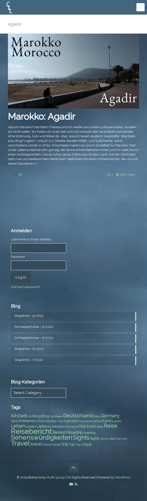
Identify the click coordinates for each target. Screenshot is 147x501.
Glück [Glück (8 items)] (41, 421)
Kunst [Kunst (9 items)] (106, 421)
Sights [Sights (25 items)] (81, 437)
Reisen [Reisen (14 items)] (60, 432)
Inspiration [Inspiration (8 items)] (71, 421)
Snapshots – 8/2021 (29, 349)
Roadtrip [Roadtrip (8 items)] (89, 433)
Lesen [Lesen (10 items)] (31, 426)
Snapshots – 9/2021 (28, 315)
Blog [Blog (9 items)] (45, 416)
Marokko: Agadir (41, 116)
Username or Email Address (31, 239)
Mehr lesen (127, 174)
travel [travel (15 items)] (36, 444)
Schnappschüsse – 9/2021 (33, 326)
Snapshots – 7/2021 (28, 360)
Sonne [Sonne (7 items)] (104, 438)
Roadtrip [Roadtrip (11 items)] (75, 432)
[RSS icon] (76, 484)
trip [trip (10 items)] (72, 444)
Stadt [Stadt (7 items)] (112, 438)
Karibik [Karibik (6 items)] (97, 421)
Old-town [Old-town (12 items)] (87, 426)
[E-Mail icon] (71, 484)
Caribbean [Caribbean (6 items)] (56, 416)
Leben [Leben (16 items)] (18, 426)
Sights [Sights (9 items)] (95, 438)
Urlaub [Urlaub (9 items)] (86, 444)
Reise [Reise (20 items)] (110, 426)
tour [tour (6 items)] (125, 438)
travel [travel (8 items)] (56, 444)
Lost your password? (25, 287)
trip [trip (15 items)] (65, 444)
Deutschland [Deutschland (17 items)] (78, 415)
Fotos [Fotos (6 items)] (97, 416)
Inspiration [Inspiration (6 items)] (85, 421)
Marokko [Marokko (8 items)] (58, 426)
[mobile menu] (140, 7)
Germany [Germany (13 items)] (110, 415)
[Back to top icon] (74, 468)
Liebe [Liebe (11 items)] (41, 426)
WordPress (123, 477)
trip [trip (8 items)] (78, 444)
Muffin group (55, 477)
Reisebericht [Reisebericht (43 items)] (31, 431)
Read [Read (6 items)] (100, 426)
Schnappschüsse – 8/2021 (33, 338)
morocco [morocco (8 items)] (71, 426)
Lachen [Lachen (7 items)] (117, 421)
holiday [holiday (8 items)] (51, 421)
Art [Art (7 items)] (30, 416)
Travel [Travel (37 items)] (20, 443)
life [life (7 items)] (49, 426)
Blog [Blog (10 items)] (36, 416)
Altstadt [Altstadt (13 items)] (19, 415)
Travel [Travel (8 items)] (47, 444)
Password (18, 256)
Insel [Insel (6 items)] (60, 421)
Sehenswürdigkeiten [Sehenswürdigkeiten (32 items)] (41, 437)
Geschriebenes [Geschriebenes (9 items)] (23, 421)
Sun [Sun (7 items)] (119, 438)
